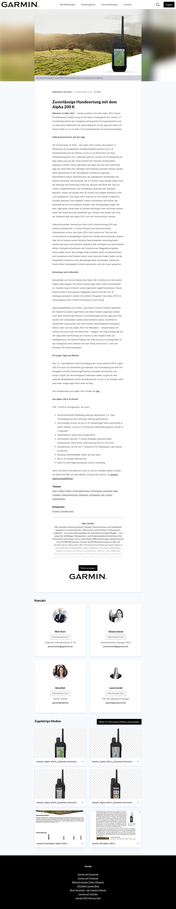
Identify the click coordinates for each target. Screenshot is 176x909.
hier (97, 391)
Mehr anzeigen (88, 568)
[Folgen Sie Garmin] (169, 4)
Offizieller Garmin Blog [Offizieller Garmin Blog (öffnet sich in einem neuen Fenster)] (88, 886)
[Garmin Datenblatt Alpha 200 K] (60, 825)
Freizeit (68, 490)
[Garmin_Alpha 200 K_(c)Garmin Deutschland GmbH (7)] (116, 784)
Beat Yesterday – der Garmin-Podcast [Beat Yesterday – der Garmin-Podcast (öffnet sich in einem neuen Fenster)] (88, 890)
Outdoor (56, 511)
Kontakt (128, 4)
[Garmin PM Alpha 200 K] (116, 825)
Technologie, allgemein (101, 490)
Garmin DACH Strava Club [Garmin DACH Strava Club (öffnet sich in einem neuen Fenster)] (88, 898)
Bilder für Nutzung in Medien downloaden (119, 721)
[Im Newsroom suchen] (158, 5)
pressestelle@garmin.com (60, 646)
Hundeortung (67, 511)
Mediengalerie (88, 4)
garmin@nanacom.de (116, 702)
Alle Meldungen (67, 4)
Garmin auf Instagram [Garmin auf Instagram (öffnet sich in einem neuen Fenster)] (88, 874)
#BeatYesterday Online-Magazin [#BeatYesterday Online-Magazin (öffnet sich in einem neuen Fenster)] (88, 882)
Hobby (61, 490)
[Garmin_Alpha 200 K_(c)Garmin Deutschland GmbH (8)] (116, 743)
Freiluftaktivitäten (81, 490)
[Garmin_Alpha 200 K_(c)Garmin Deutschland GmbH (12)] (60, 784)
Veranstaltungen (109, 4)
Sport (55, 490)
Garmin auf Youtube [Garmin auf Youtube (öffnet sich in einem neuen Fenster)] (88, 894)
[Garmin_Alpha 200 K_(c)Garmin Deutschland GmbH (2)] (60, 743)
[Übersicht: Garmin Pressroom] (20, 4)
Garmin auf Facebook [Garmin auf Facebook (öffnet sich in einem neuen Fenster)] (88, 878)
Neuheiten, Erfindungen (89, 494)
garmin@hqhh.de (60, 702)
